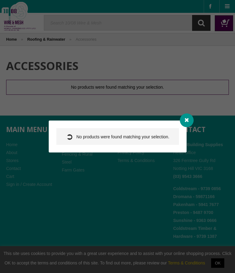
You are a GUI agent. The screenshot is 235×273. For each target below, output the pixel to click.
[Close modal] (187, 120)
